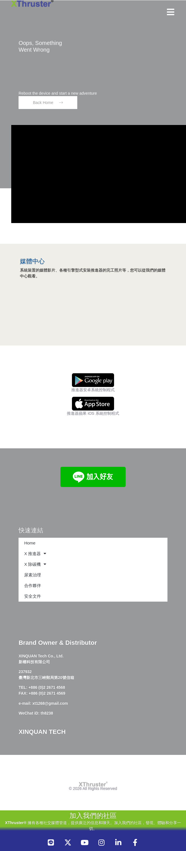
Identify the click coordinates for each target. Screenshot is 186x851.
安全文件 (32, 596)
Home (29, 543)
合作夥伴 (32, 585)
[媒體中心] (25, 250)
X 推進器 (35, 553)
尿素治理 (32, 574)
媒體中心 (32, 261)
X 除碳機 (35, 564)
